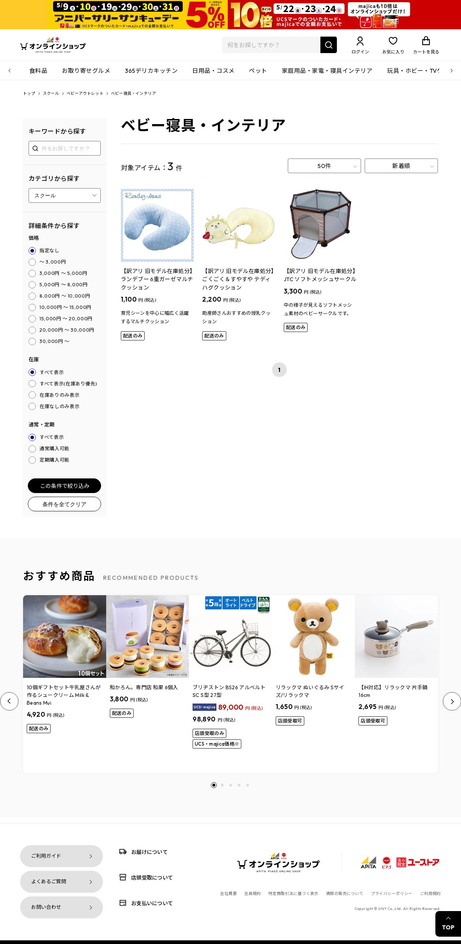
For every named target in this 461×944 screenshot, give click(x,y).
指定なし (50, 256)
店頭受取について (144, 877)
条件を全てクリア (64, 510)
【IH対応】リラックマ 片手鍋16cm (392, 697)
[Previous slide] (9, 707)
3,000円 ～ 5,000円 (64, 278)
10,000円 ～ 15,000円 (66, 313)
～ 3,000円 (53, 267)
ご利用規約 (430, 893)
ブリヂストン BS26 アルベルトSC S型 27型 (229, 697)
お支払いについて (144, 902)
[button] (213, 790)
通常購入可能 (55, 454)
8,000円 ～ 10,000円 (65, 301)
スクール (54, 98)
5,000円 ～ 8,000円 (64, 290)
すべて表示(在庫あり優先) (68, 389)
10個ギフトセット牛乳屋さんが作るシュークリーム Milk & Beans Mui (64, 701)
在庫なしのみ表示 (59, 412)
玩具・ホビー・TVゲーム (421, 75)
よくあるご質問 (48, 881)
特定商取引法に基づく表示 (293, 893)
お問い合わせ (46, 907)
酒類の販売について (345, 893)
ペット (258, 75)
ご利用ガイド (46, 856)
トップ (30, 98)
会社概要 (228, 893)
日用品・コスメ (213, 75)
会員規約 (252, 893)
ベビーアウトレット (93, 98)
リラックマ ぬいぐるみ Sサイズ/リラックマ (310, 697)
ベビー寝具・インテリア (149, 98)
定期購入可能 (55, 466)
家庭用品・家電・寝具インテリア (327, 75)
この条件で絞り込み (64, 491)
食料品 (38, 75)
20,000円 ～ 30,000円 (67, 335)
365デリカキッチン (151, 75)
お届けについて (142, 851)
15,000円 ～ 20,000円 (66, 324)
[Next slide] (452, 707)
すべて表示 (52, 378)
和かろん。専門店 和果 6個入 (144, 693)
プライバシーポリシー (392, 893)
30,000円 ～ (55, 347)
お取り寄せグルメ (86, 75)
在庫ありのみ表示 (59, 400)
